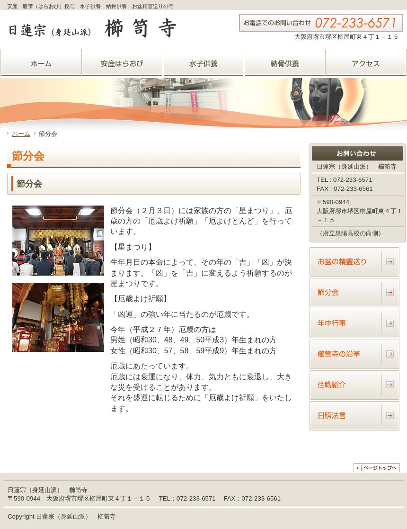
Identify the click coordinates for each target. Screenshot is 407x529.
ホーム (21, 133)
